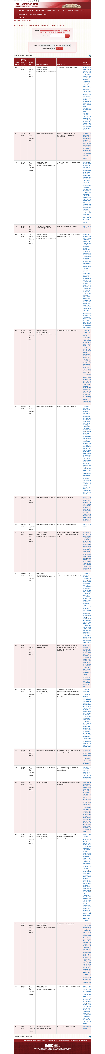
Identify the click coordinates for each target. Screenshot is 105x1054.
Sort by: (37, 45)
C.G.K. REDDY (89, 190)
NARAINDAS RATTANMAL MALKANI (86, 409)
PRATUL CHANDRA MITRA (88, 845)
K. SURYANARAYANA (88, 402)
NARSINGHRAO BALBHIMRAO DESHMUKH (87, 313)
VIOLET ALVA (86, 512)
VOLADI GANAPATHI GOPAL (88, 744)
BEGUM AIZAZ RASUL (87, 889)
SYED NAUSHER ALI (86, 119)
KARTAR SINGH (87, 123)
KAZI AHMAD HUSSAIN (86, 97)
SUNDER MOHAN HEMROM (88, 803)
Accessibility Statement (79, 1040)
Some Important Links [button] (38, 14)
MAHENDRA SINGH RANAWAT (88, 464)
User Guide (40, 10)
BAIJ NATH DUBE (88, 215)
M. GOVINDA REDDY (88, 124)
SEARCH (20, 17)
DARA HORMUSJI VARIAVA (88, 545)
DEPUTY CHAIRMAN (87, 136)
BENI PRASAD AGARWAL (88, 945)
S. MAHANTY (86, 290)
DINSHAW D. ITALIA (88, 445)
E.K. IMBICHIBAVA (86, 296)
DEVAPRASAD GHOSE (86, 542)
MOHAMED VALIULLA (86, 240)
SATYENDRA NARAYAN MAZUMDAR (86, 168)
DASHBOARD (51, 10)
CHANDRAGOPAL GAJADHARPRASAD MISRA (88, 109)
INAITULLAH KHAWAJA (86, 82)
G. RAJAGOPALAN (88, 607)
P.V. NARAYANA (86, 321)
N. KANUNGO (87, 768)
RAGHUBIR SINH (87, 418)
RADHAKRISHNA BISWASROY (87, 142)
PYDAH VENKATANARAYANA (88, 196)
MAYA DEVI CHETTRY (88, 218)
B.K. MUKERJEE (87, 216)
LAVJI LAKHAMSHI (87, 965)
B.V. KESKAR (86, 1020)
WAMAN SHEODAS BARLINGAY (88, 84)
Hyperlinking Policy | (65, 1040)
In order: (58, 45)
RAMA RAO (86, 703)
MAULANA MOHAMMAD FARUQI (86, 246)
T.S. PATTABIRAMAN (87, 479)
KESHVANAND (87, 607)
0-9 (41, 30)
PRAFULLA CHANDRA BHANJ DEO (88, 189)
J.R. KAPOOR (87, 769)
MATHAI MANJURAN (88, 238)
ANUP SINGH (86, 258)
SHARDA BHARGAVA (88, 185)
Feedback (23, 14)
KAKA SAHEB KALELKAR (88, 146)
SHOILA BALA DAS (87, 762)
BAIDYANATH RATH (88, 327)
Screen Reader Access (20, 0)
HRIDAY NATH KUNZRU (87, 341)
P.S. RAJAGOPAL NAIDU (88, 100)
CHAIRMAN (90, 69)
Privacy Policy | (41, 1040)
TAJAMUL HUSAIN (88, 192)
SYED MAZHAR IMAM (87, 825)
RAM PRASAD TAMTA (88, 120)
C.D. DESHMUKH (88, 940)
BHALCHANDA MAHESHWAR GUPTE (87, 873)
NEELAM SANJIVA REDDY (88, 808)
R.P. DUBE (91, 774)
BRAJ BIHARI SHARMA (88, 316)
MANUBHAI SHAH (88, 1008)
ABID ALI (85, 263)
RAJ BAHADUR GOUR (87, 301)
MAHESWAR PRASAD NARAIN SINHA (88, 553)
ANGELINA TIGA (87, 421)
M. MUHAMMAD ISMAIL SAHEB (87, 72)
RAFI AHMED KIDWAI (87, 1014)
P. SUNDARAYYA (87, 176)
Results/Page (46, 48)
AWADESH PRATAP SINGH (88, 992)
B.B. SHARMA (86, 773)
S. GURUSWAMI (87, 171)
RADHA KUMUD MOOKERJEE (87, 174)
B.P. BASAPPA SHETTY (86, 304)
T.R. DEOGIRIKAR (87, 473)
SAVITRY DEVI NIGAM (87, 183)
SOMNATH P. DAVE (88, 514)
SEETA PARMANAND (88, 93)
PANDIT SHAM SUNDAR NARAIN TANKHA (89, 635)
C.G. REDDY (86, 446)
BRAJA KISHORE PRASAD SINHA (88, 549)
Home (22, 10)
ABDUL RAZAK (87, 782)
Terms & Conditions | (29, 1040)
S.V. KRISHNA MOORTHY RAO (89, 355)
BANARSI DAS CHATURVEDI (88, 621)
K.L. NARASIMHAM (87, 324)
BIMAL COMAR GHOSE (88, 163)
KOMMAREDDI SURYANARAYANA (88, 375)
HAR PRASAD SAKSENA (88, 90)
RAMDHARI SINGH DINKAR (88, 601)
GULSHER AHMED (88, 979)
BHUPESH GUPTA (87, 94)
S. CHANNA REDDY (87, 390)
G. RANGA (85, 162)
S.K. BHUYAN (87, 147)
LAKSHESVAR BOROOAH (86, 785)
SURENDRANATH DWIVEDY (87, 388)
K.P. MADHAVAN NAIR (88, 284)
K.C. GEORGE (90, 212)
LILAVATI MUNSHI (88, 204)
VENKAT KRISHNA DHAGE (88, 700)
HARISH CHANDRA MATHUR (88, 795)
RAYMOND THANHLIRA (86, 368)
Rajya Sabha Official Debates (22, 20)
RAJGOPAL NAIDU (88, 561)
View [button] (30, 10)
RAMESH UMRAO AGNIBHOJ (87, 865)
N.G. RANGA (89, 629)
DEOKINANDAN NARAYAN (87, 393)
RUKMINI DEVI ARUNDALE (88, 581)
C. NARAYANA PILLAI (88, 361)
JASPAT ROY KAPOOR (86, 385)
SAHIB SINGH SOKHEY (86, 424)
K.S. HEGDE (86, 613)
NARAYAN (85, 802)
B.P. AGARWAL (87, 377)
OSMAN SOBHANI (88, 179)
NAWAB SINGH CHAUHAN (88, 676)
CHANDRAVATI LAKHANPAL (87, 114)
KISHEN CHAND (87, 201)
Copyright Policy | (52, 1040)
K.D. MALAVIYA (88, 653)
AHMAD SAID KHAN (87, 425)
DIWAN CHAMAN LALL (88, 503)
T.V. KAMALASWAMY (88, 152)
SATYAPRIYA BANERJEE (86, 252)
